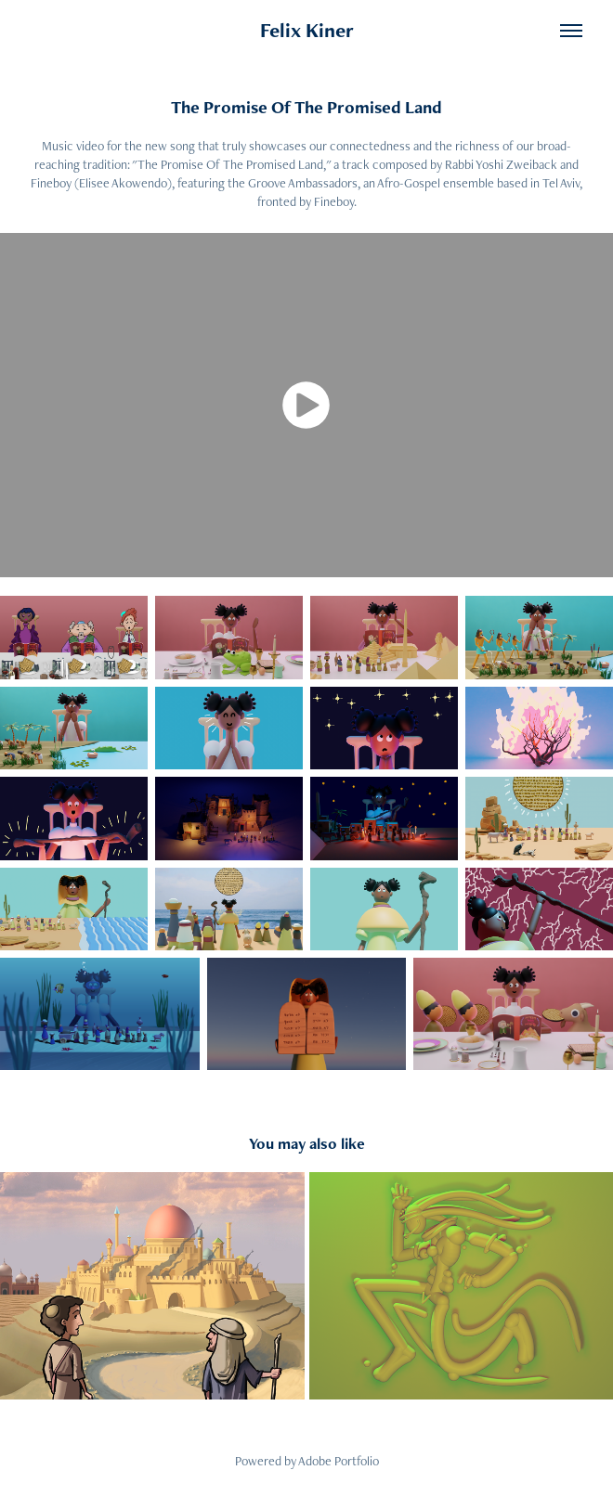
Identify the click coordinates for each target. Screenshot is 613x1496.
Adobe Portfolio (338, 1460)
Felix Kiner (307, 30)
